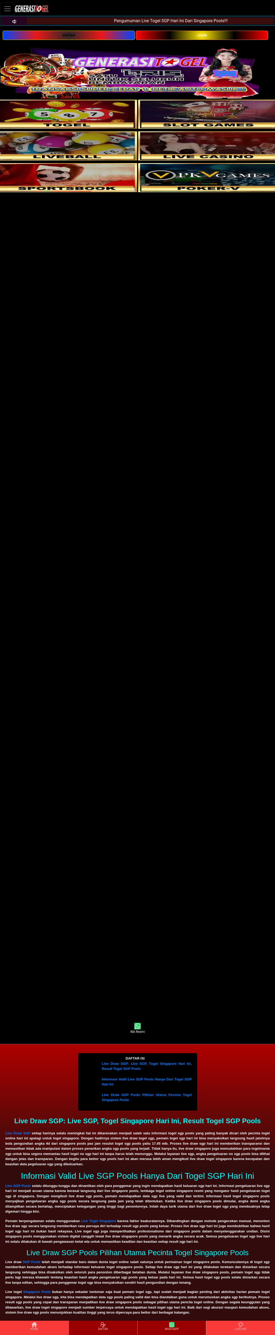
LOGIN (202, 35)
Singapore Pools (37, 1292)
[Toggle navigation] (7, 8)
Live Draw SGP (17, 1133)
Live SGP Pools (18, 1186)
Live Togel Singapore (98, 1221)
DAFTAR (68, 35)
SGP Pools (31, 1262)
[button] (138, 1058)
